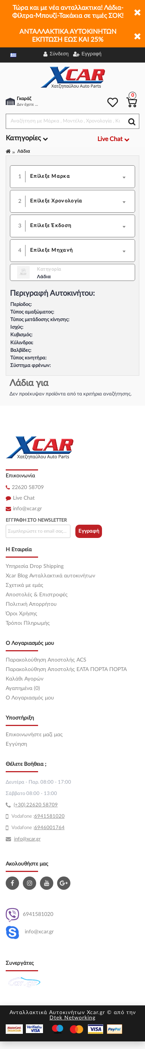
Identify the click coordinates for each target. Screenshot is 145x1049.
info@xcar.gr (27, 508)
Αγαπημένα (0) (23, 688)
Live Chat (24, 498)
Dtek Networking (72, 1018)
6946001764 (49, 827)
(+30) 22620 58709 (36, 805)
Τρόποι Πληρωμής (28, 623)
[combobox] (80, 176)
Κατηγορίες (27, 138)
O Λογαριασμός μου (30, 698)
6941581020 (29, 915)
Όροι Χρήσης (21, 613)
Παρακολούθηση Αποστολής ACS (46, 660)
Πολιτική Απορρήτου (31, 604)
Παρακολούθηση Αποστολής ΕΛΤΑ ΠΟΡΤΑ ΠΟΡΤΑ (66, 669)
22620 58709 (28, 487)
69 (37, 816)
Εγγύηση (16, 744)
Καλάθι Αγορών (24, 679)
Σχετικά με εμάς (24, 585)
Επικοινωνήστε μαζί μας (34, 734)
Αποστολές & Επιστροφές (37, 594)
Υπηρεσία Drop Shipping (35, 566)
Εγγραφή (88, 531)
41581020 (52, 816)
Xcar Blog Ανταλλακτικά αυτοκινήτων (50, 576)
